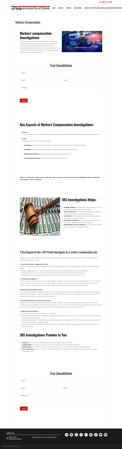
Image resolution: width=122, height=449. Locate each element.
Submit (24, 100)
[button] (62, 137)
